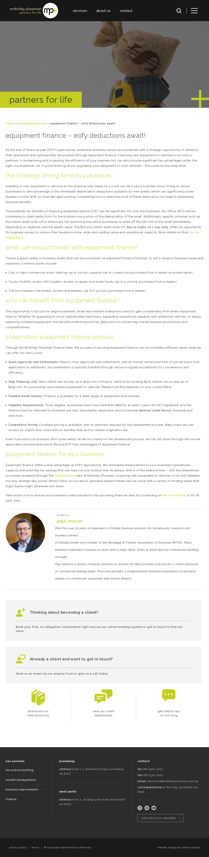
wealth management (21, 779)
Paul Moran (70, 521)
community (26, 123)
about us (103, 11)
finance (11, 799)
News (42, 123)
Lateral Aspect (190, 847)
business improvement (22, 789)
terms (35, 847)
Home (10, 123)
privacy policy (18, 847)
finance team (64, 475)
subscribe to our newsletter (158, 818)
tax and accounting (20, 770)
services (80, 11)
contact (126, 11)
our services (15, 761)
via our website (174, 495)
